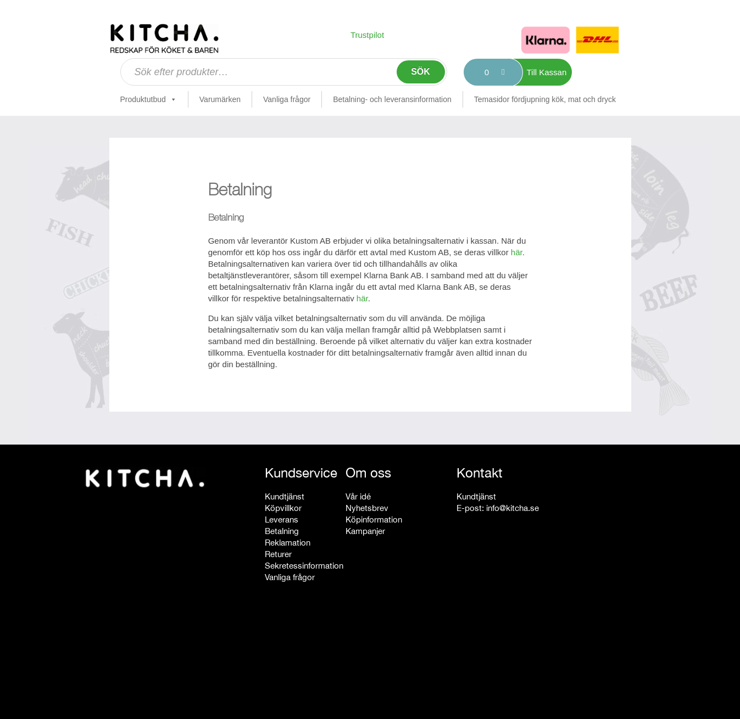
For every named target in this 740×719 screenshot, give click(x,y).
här (516, 252)
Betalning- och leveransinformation (392, 99)
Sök (420, 71)
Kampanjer (365, 531)
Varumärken (220, 99)
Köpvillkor (283, 508)
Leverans (281, 519)
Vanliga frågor (286, 99)
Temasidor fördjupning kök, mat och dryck (545, 99)
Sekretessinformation (304, 565)
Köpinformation (374, 519)
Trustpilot (367, 35)
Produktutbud (148, 99)
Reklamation (287, 542)
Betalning (282, 531)
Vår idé (358, 496)
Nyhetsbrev (367, 508)
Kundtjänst (284, 496)
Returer (278, 554)
